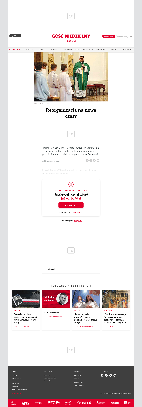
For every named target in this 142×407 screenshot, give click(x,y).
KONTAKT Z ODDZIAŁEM (84, 50)
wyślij (98, 160)
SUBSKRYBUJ (109, 36)
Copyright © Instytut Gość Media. (109, 393)
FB (87, 160)
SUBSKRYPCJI (78, 212)
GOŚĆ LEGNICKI (51, 269)
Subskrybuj (71, 205)
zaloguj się (122, 36)
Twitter (91, 160)
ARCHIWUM (68, 50)
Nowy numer (14, 50)
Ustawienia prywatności (50, 381)
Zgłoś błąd (16, 393)
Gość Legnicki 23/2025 (51, 161)
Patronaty (100, 50)
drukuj (95, 160)
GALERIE (54, 50)
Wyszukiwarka (131, 36)
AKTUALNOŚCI (28, 50)
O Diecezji (127, 50)
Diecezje (114, 50)
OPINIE (41, 50)
